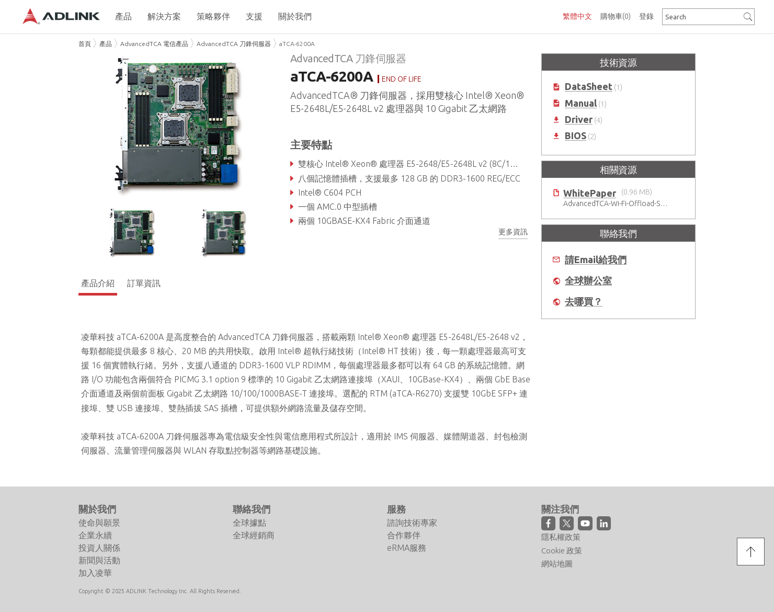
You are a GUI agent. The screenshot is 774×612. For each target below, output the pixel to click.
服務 (396, 509)
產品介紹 (98, 283)
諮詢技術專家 (412, 522)
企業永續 (95, 535)
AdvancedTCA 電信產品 (154, 43)
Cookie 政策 (561, 550)
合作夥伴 (403, 535)
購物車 (615, 16)
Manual (581, 103)
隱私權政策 (560, 536)
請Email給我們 (596, 260)
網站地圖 (557, 563)
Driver (579, 119)
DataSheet (588, 87)
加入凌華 (95, 572)
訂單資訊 (144, 283)
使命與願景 (99, 522)
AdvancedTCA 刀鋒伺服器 (234, 43)
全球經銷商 (254, 535)
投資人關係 (99, 547)
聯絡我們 (251, 509)
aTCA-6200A (297, 43)
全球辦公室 (588, 281)
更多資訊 (513, 232)
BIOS (575, 136)
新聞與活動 (99, 560)
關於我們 (97, 509)
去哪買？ (583, 302)
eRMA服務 (406, 547)
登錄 (646, 16)
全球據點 (249, 522)
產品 (105, 43)
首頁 (84, 43)
